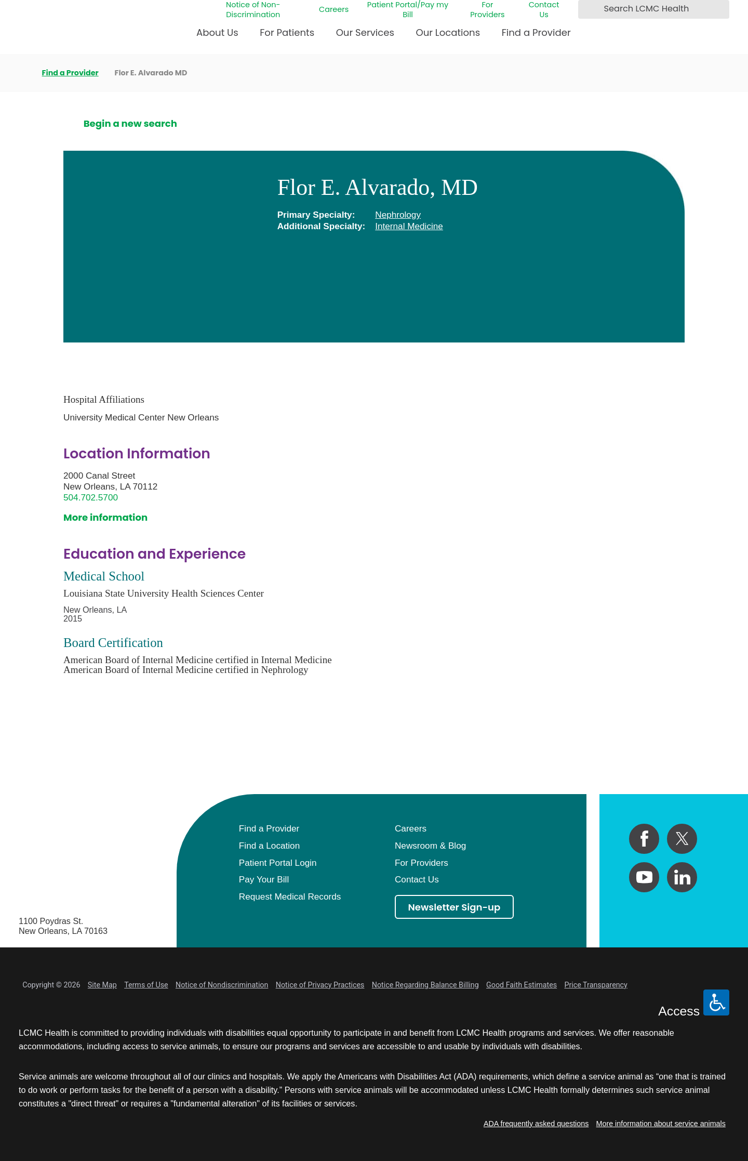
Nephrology (398, 214)
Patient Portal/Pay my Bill (407, 10)
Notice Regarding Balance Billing (425, 985)
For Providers (487, 10)
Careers (334, 10)
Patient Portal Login (278, 862)
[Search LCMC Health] (589, 9)
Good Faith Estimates (521, 985)
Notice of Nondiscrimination (222, 985)
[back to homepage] (22, 72)
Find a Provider (536, 32)
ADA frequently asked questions (536, 1123)
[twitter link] (682, 839)
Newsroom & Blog (430, 845)
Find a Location (269, 845)
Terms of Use (146, 985)
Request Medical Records (290, 896)
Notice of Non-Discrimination (253, 10)
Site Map (102, 985)
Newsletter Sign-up (454, 907)
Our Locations (448, 32)
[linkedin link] (682, 877)
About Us (217, 32)
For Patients (287, 32)
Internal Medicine (409, 226)
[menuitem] (217, 37)
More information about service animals (661, 1123)
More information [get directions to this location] (105, 517)
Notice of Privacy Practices (320, 985)
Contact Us (544, 10)
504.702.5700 (90, 497)
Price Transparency (595, 985)
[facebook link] (644, 839)
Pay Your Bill (264, 879)
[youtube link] (644, 877)
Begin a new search (130, 123)
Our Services (365, 32)
